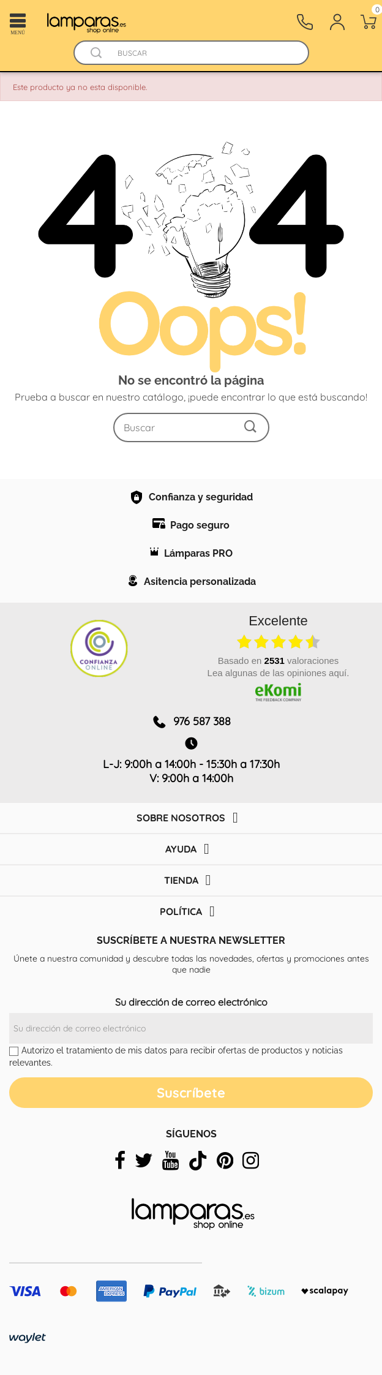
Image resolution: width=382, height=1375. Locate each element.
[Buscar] (203, 53)
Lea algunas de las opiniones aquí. (279, 673)
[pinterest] (225, 1160)
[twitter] (144, 1160)
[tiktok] (198, 1160)
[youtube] (170, 1160)
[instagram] (250, 1160)
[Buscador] (96, 53)
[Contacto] (305, 22)
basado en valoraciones (278, 660)
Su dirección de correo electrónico (191, 1002)
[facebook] (119, 1160)
